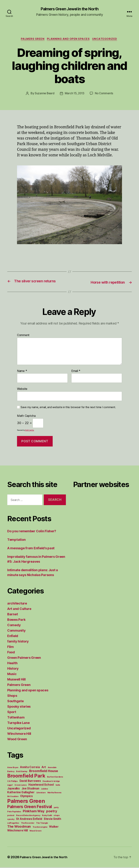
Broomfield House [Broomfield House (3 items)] (43, 772)
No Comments (104, 94)
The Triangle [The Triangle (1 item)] (42, 824)
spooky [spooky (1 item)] (10, 820)
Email (75, 371)
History (13, 669)
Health (12, 664)
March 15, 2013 (74, 94)
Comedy (14, 626)
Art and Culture (19, 609)
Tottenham (16, 718)
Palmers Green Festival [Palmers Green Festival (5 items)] (29, 807)
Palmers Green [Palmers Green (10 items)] (26, 802)
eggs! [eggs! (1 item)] (10, 786)
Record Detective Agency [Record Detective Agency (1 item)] (28, 816)
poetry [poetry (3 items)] (51, 812)
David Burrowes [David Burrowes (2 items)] (30, 781)
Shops (12, 696)
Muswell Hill (16, 680)
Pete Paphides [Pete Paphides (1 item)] (14, 812)
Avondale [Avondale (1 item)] (52, 768)
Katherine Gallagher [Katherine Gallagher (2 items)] (21, 793)
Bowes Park (16, 620)
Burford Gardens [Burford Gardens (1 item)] (55, 777)
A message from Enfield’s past (30, 549)
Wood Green (17, 740)
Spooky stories (19, 707)
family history (18, 642)
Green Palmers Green (24, 658)
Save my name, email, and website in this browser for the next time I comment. (68, 407)
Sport (11, 713)
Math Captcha (26, 416)
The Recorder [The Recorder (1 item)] (27, 824)
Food (11, 653)
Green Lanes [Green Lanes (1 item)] (20, 786)
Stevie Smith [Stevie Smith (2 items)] (52, 819)
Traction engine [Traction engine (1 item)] (40, 828)
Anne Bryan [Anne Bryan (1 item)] (12, 768)
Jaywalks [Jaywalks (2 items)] (13, 789)
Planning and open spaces (68, 39)
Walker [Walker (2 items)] (53, 827)
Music (12, 675)
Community (16, 631)
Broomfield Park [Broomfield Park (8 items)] (26, 776)
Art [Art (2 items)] (43, 768)
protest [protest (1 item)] (10, 816)
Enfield (12, 637)
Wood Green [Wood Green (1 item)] (35, 831)
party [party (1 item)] (56, 808)
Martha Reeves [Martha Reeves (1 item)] (54, 793)
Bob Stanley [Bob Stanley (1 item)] (21, 772)
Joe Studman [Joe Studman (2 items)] (30, 789)
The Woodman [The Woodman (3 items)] (19, 827)
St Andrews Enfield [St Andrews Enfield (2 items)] (29, 819)
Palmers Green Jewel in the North (69, 9)
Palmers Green (31, 39)
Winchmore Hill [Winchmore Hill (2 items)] (17, 831)
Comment (23, 335)
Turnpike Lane (18, 723)
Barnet (12, 615)
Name (22, 371)
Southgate (15, 702)
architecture (17, 604)
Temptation (16, 540)
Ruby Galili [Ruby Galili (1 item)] (47, 816)
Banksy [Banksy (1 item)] (10, 772)
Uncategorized (107, 39)
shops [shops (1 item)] (57, 816)
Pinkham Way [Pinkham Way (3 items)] (33, 812)
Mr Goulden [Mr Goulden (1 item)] (12, 797)
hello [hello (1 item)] (58, 786)
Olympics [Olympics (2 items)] (26, 797)
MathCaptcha (29, 431)
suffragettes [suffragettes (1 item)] (13, 824)
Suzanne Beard (44, 94)
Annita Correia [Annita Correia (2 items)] (30, 768)
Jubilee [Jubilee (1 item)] (44, 789)
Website (22, 389)
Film (10, 647)
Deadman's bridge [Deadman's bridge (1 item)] (51, 782)
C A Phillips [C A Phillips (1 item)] (12, 782)
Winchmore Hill (19, 734)
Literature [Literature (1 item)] (41, 793)
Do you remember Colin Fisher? (31, 532)
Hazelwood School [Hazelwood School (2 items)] (41, 785)
